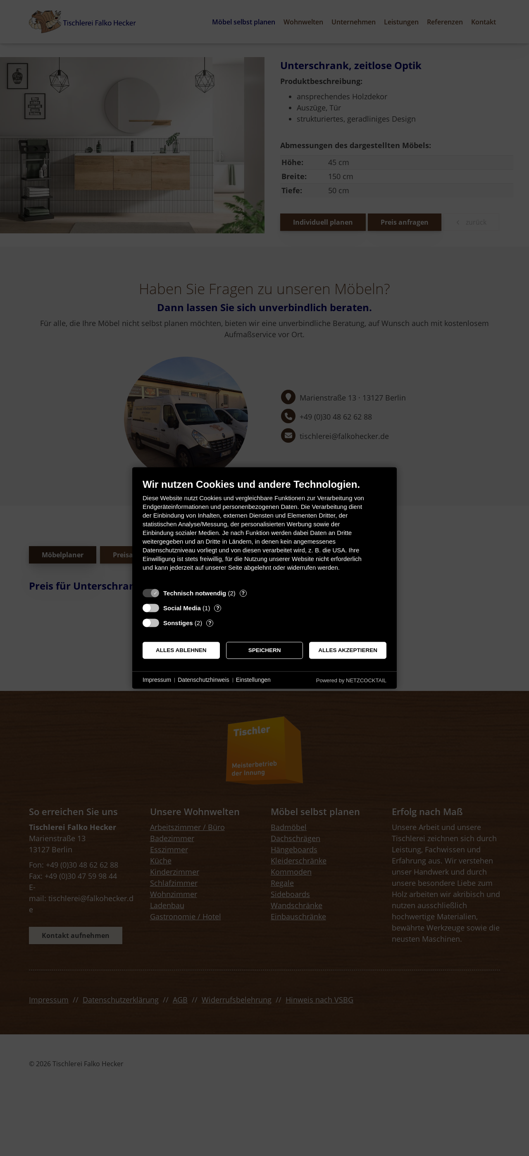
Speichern (264, 650)
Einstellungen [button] (253, 679)
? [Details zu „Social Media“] (217, 608)
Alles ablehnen (181, 650)
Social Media (182, 608)
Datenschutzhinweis (203, 679)
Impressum (157, 679)
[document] (264, 531)
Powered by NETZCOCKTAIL (351, 680)
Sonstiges (178, 622)
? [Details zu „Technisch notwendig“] (243, 593)
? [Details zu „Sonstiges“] (210, 623)
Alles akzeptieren (347, 650)
